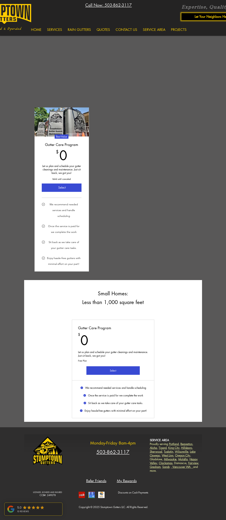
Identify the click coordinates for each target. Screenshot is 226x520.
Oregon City (182, 455)
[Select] (62, 187)
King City (174, 448)
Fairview (193, 463)
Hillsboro (186, 448)
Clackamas (165, 463)
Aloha (153, 448)
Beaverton (186, 444)
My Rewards (127, 480)
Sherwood (156, 452)
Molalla (183, 459)
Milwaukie (170, 459)
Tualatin (168, 452)
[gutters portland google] (91, 495)
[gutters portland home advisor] (101, 495)
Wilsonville (181, 452)
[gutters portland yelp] (82, 495)
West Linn (167, 455)
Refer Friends (96, 480)
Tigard (162, 448)
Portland (174, 444)
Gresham (155, 467)
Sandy (166, 467)
